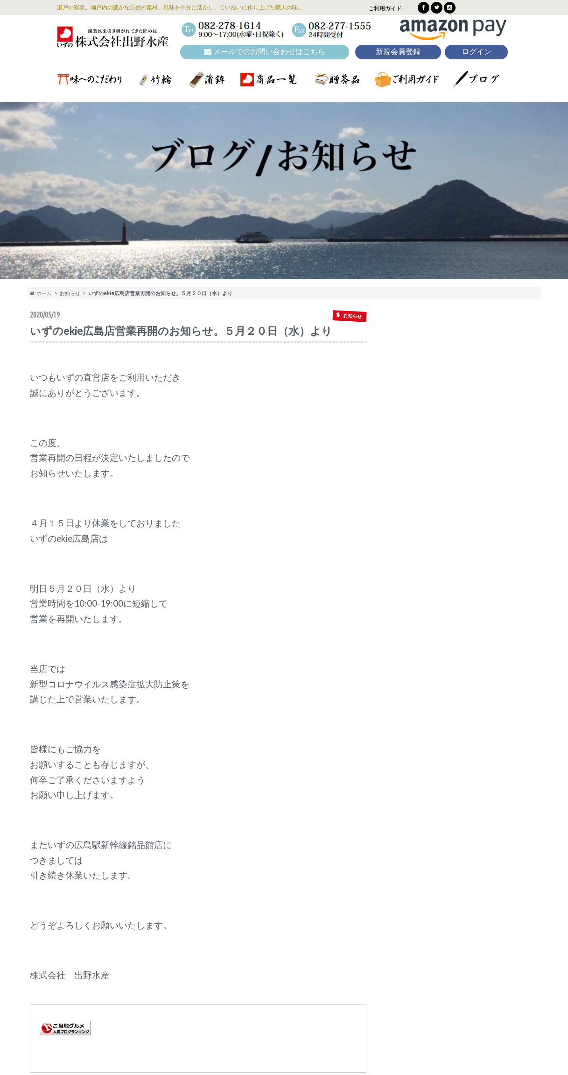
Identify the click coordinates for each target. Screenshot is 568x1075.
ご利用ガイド (385, 8)
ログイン (476, 52)
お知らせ (70, 293)
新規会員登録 (398, 52)
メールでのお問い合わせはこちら (264, 52)
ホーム (41, 293)
